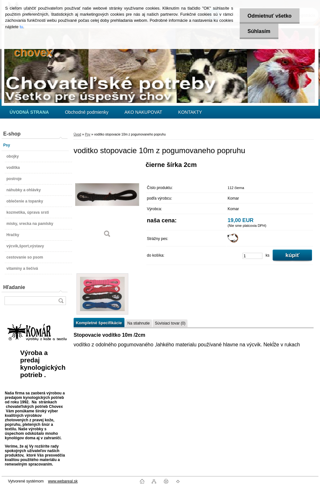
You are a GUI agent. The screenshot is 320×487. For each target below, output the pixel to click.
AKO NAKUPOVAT (143, 112)
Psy (87, 134)
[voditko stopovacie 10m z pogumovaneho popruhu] (107, 201)
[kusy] (252, 256)
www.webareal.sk (63, 481)
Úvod (77, 134)
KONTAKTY (190, 112)
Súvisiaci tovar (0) (170, 323)
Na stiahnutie (138, 323)
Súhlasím (259, 31)
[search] (61, 301)
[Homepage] (29, 112)
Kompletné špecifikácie (99, 322)
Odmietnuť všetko (270, 16)
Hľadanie (14, 287)
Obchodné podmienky (86, 112)
